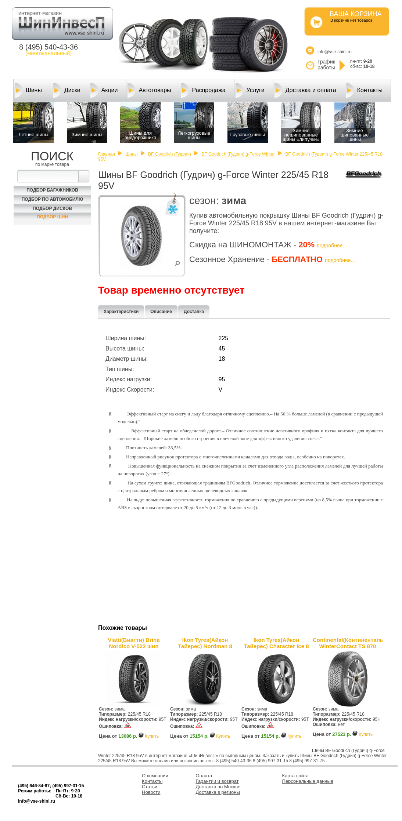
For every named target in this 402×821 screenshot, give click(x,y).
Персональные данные (308, 781)
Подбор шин (52, 216)
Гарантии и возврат (217, 781)
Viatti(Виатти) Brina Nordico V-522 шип (133, 643)
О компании (155, 775)
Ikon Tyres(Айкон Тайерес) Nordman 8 (205, 643)
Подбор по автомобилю (52, 199)
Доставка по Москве (218, 786)
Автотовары (149, 90)
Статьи (149, 786)
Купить (152, 736)
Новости (151, 792)
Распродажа (203, 90)
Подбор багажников (52, 190)
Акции (104, 90)
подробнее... (332, 245)
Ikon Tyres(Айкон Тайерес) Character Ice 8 (276, 643)
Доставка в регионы (218, 792)
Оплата (204, 775)
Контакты (364, 90)
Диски (66, 90)
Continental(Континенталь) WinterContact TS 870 (348, 643)
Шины (28, 90)
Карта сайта (295, 775)
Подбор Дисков (52, 208)
